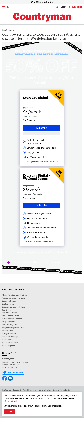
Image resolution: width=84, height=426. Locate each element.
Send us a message (13, 372)
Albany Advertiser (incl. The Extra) (14, 295)
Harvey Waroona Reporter (12, 319)
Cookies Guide (11, 401)
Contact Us (6, 390)
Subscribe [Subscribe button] (41, 127)
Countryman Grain (9, 30)
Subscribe (75, 7)
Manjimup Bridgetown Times (13, 328)
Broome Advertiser (9, 301)
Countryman (6, 310)
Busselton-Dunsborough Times (13, 307)
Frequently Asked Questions (24, 390)
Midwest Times (7, 331)
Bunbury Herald (8, 304)
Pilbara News (7, 340)
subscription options (34, 252)
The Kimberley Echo (9, 325)
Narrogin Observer (9, 334)
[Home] (8, 7)
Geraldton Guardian (9, 313)
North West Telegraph (10, 337)
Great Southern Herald (10, 316)
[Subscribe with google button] (41, 133)
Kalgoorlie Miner (8, 322)
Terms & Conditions (60, 252)
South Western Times (10, 343)
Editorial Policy (45, 390)
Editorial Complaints (61, 390)
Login (63, 7)
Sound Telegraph (8, 346)
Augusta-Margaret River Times (13, 298)
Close (9, 411)
